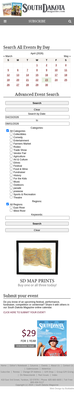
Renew (16, 372)
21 (27, 80)
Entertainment (21, 140)
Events (44, 365)
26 (8, 85)
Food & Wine (20, 169)
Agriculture (19, 156)
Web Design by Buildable (62, 388)
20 (17, 80)
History (17, 175)
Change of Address (32, 372)
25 (65, 80)
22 (37, 80)
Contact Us (68, 365)
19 (8, 80)
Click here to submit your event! (24, 312)
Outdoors (18, 185)
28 (27, 85)
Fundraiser (19, 172)
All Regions (16, 204)
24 (56, 80)
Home (4, 365)
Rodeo (17, 147)
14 (27, 75)
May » (67, 56)
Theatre (17, 197)
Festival (17, 166)
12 (8, 75)
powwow (18, 191)
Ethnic (16, 162)
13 (17, 75)
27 (17, 85)
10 (56, 70)
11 (65, 70)
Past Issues (43, 375)
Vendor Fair (19, 153)
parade (17, 188)
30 (46, 85)
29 (37, 85)
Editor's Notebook (18, 365)
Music (16, 181)
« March (7, 56)
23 (46, 80)
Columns (34, 365)
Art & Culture (20, 159)
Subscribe (37, 21)
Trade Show (20, 150)
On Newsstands (27, 375)
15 (37, 75)
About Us (55, 365)
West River (19, 210)
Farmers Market (22, 143)
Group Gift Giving (65, 372)
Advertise (46, 368)
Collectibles (19, 134)
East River (19, 207)
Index (54, 375)
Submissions (32, 368)
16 (46, 75)
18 (65, 75)
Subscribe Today (25, 346)
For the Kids (20, 178)
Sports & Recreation (24, 194)
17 (56, 75)
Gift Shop (48, 372)
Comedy (18, 137)
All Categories (17, 131)
